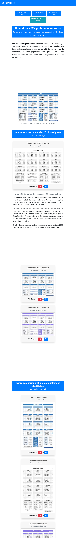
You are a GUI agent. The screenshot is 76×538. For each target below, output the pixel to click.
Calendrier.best (8, 3)
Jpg (46, 186)
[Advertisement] (38, 248)
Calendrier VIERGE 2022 (39, 13)
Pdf (40, 186)
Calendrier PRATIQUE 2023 (38, 20)
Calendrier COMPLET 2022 (22, 13)
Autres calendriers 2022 (54, 13)
